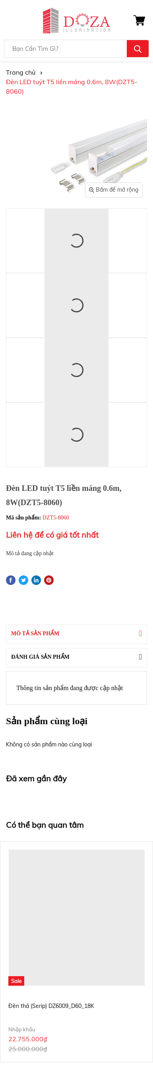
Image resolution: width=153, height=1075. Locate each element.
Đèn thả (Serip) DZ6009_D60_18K (51, 1006)
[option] (76, 952)
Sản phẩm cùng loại (46, 721)
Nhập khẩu (21, 1029)
